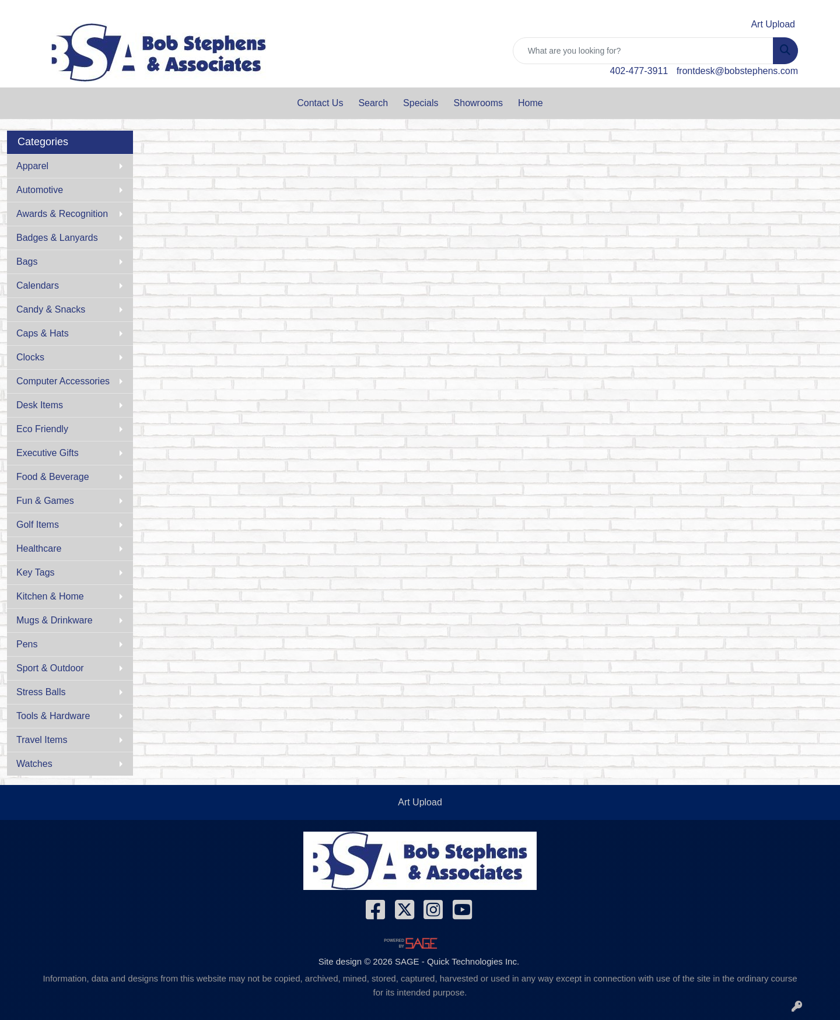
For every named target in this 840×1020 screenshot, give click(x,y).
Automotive (39, 190)
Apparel (32, 166)
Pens (26, 644)
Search (373, 103)
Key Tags (35, 572)
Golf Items (37, 525)
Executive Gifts (47, 453)
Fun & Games (45, 501)
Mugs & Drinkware (54, 620)
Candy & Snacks (50, 309)
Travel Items (41, 740)
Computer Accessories (63, 381)
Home (530, 103)
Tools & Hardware (53, 716)
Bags (26, 262)
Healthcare (38, 548)
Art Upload (420, 802)
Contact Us (320, 103)
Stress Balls (40, 692)
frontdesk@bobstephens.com (737, 71)
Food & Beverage (52, 477)
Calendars (37, 285)
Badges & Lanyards (57, 238)
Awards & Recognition (62, 214)
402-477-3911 (639, 71)
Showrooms (478, 103)
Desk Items (39, 405)
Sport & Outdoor (50, 668)
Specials (420, 103)
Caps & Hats (42, 333)
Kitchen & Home (50, 596)
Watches (34, 764)
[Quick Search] (643, 50)
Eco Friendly (42, 429)
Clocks (30, 357)
